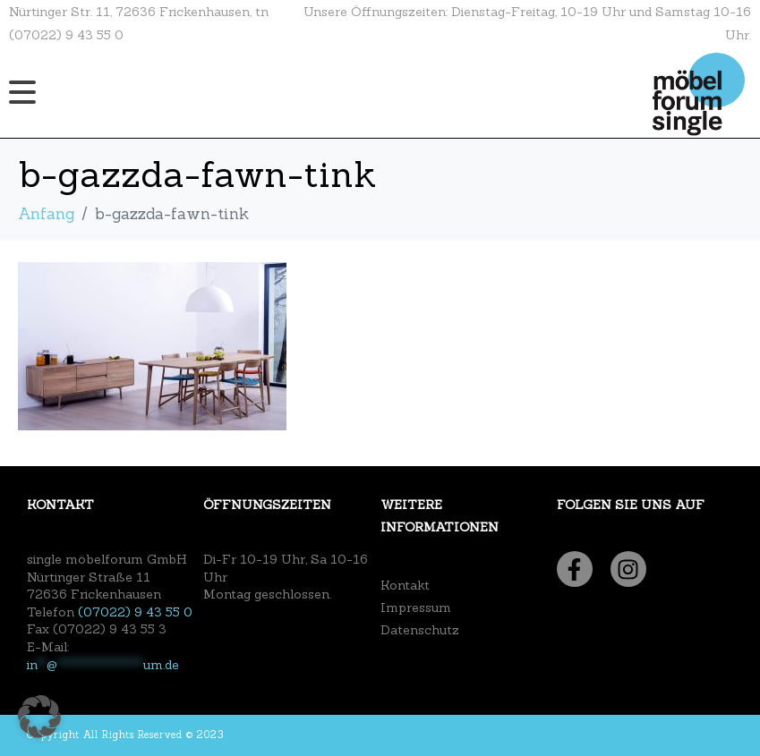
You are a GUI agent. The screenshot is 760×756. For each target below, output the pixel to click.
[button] (39, 716)
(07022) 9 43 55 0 (135, 612)
